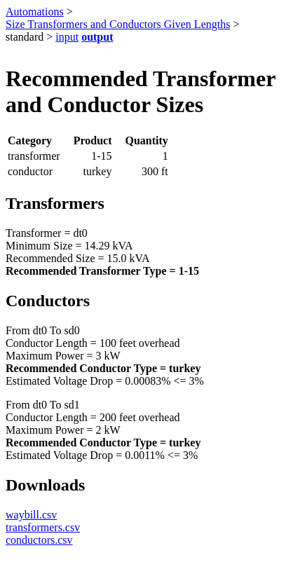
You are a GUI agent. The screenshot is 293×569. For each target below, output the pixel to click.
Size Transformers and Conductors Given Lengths (118, 24)
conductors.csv (39, 540)
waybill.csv (31, 515)
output (97, 37)
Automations (35, 12)
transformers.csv (43, 527)
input (67, 37)
